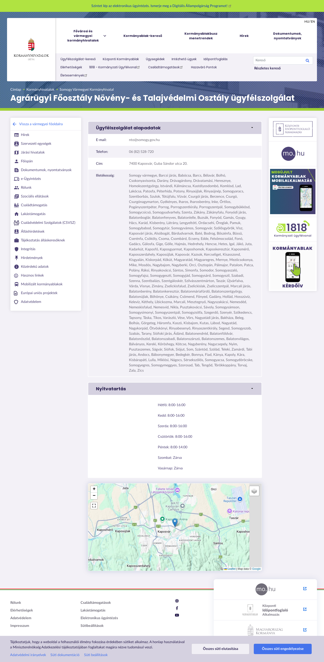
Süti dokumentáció (64, 655)
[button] (174, 128)
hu (306, 21)
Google (256, 568)
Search (307, 61)
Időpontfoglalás (216, 59)
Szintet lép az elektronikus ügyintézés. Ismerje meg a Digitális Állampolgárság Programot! (162, 6)
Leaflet (230, 568)
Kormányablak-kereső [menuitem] (142, 36)
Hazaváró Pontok (204, 67)
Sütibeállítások (92, 626)
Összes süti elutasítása (217, 649)
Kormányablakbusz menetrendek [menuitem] (200, 35)
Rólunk (15, 602)
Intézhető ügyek (184, 59)
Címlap (15, 89)
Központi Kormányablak (121, 59)
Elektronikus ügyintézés (99, 618)
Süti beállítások (96, 655)
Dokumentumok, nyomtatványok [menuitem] (287, 35)
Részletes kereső (267, 68)
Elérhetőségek (71, 67)
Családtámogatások (166, 67)
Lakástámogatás (93, 610)
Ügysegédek (155, 59)
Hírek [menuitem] (244, 36)
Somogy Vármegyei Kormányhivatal (87, 89)
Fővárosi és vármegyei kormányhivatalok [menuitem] (87, 36)
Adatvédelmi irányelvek (28, 655)
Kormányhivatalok (31, 47)
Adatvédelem (20, 618)
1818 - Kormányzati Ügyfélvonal (115, 67)
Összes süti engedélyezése (272, 649)
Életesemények (74, 75)
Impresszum (19, 626)
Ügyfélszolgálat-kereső (78, 59)
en (313, 21)
